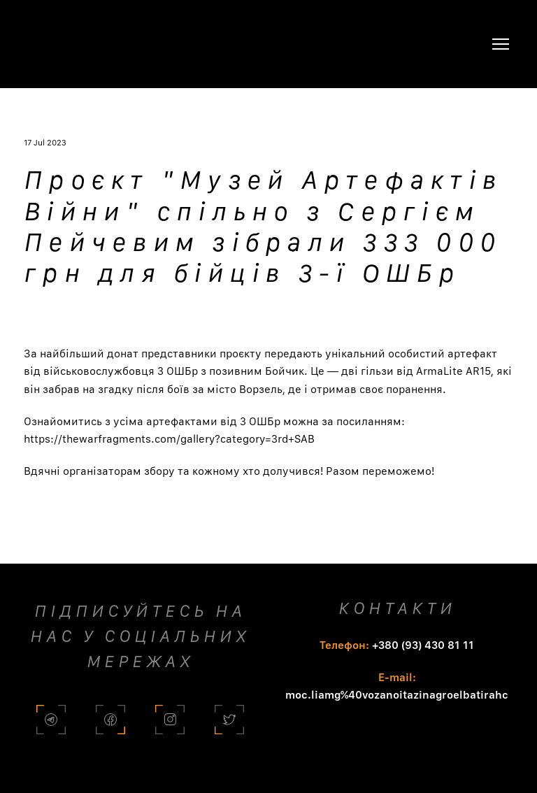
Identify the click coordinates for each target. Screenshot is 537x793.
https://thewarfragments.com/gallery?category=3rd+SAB (169, 438)
